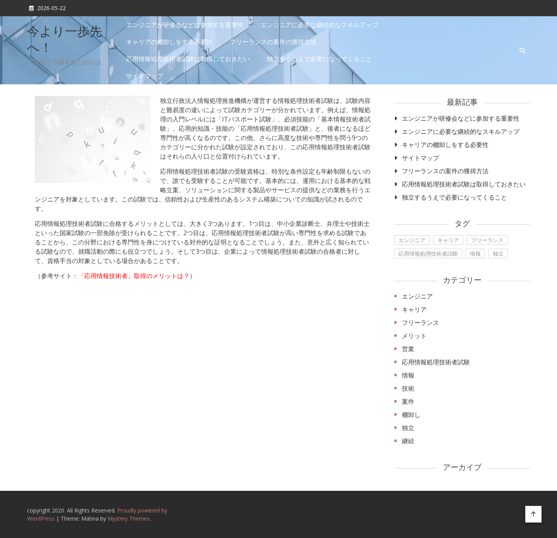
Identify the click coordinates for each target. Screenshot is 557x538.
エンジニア (417, 296)
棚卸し (411, 414)
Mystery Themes (129, 518)
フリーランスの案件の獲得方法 (273, 42)
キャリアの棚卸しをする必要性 (169, 42)
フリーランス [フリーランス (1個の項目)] (487, 240)
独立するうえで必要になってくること (319, 59)
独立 (408, 428)
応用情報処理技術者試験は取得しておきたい (188, 59)
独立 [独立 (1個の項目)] (498, 253)
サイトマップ (144, 76)
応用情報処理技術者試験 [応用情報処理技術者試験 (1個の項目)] (428, 253)
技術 (408, 388)
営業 (408, 349)
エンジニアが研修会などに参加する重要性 (185, 24)
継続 (408, 441)
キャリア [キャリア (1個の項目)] (448, 240)
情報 (408, 375)
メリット (414, 335)
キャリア (414, 309)
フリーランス (420, 322)
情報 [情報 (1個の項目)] (475, 253)
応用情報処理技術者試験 (436, 362)
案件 (408, 401)
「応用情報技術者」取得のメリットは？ (134, 276)
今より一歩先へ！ (64, 40)
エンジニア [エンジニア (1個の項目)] (411, 240)
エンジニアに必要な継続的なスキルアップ (319, 24)
